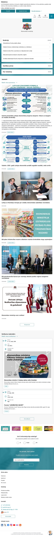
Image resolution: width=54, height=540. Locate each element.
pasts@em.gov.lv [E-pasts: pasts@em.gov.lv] (7, 507)
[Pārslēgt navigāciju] (51, 16)
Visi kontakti (8, 516)
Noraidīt (8, 11)
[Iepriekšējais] (2, 428)
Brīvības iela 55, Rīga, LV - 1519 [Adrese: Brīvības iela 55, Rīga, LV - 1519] (10, 509)
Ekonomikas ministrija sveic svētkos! (13, 315)
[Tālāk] (51, 428)
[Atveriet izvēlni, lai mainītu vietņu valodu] (39, 16)
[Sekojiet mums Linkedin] (2, 525)
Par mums (3, 482)
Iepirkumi (3, 478)
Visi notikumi (27, 419)
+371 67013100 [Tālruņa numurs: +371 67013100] (6, 505)
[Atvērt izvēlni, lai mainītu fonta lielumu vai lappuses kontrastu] (45, 16)
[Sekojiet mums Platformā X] (5, 525)
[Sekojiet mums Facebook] (8, 525)
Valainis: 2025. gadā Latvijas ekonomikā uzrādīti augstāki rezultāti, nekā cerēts (26, 165)
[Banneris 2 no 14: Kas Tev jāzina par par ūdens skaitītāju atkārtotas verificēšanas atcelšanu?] (16, 428)
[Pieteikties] (26, 464)
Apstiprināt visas (23, 11)
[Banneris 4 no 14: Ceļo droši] (37, 428)
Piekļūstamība (4, 492)
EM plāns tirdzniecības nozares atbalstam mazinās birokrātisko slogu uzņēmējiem (27, 239)
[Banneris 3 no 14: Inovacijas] (27, 428)
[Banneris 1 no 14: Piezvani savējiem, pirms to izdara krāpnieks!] (5, 428)
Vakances (3, 476)
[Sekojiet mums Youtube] (14, 525)
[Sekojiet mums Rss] (20, 525)
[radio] (19, 442)
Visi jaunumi (27, 324)
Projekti (3, 480)
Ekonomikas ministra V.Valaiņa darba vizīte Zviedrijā (20, 380)
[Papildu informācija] (7, 512)
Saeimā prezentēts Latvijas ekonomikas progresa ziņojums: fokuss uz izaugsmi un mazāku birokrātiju (26, 116)
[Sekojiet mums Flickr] (17, 525)
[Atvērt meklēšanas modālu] (35, 16)
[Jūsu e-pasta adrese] (26, 460)
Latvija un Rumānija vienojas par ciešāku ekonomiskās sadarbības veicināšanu (26, 202)
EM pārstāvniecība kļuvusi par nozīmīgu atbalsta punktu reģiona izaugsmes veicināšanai (25, 277)
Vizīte (6, 386)
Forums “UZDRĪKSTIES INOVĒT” (14, 405)
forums (6, 411)
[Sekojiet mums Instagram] (11, 525)
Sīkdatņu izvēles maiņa (6, 497)
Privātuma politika (5, 490)
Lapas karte (4, 495)
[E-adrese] (4, 512)
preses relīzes (10, 132)
